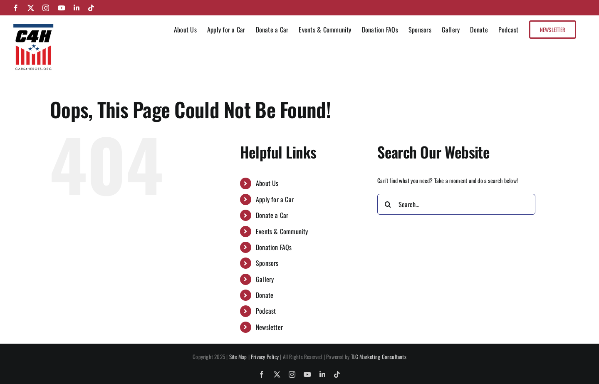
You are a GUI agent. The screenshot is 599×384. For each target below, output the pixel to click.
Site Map (238, 356)
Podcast (266, 311)
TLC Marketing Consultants (378, 356)
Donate (264, 295)
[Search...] (456, 204)
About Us (267, 183)
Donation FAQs (274, 247)
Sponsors (267, 263)
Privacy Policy (265, 356)
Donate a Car (272, 215)
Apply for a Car (275, 199)
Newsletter (269, 327)
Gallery (265, 279)
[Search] (387, 204)
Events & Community (282, 231)
